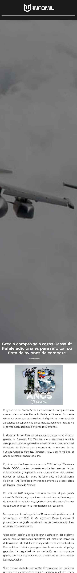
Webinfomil (34, 358)
